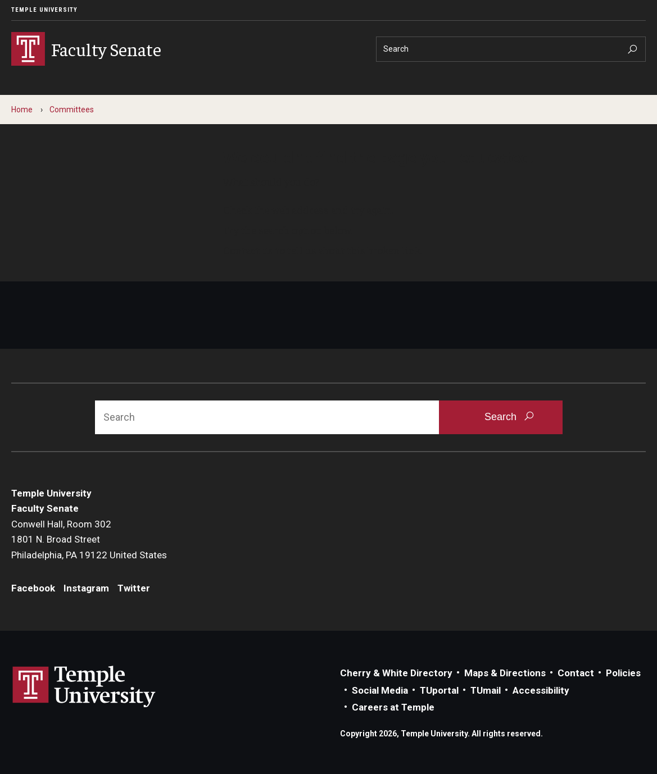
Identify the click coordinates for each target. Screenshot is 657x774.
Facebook (33, 588)
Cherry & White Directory (396, 673)
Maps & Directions (505, 673)
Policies (623, 673)
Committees (71, 109)
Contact (576, 673)
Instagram (86, 588)
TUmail (485, 690)
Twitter (133, 588)
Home (22, 109)
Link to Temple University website (84, 686)
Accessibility (541, 690)
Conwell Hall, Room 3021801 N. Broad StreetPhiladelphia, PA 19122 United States (89, 539)
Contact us (248, 250)
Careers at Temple (393, 707)
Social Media (380, 690)
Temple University (44, 9)
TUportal (439, 690)
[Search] (511, 49)
